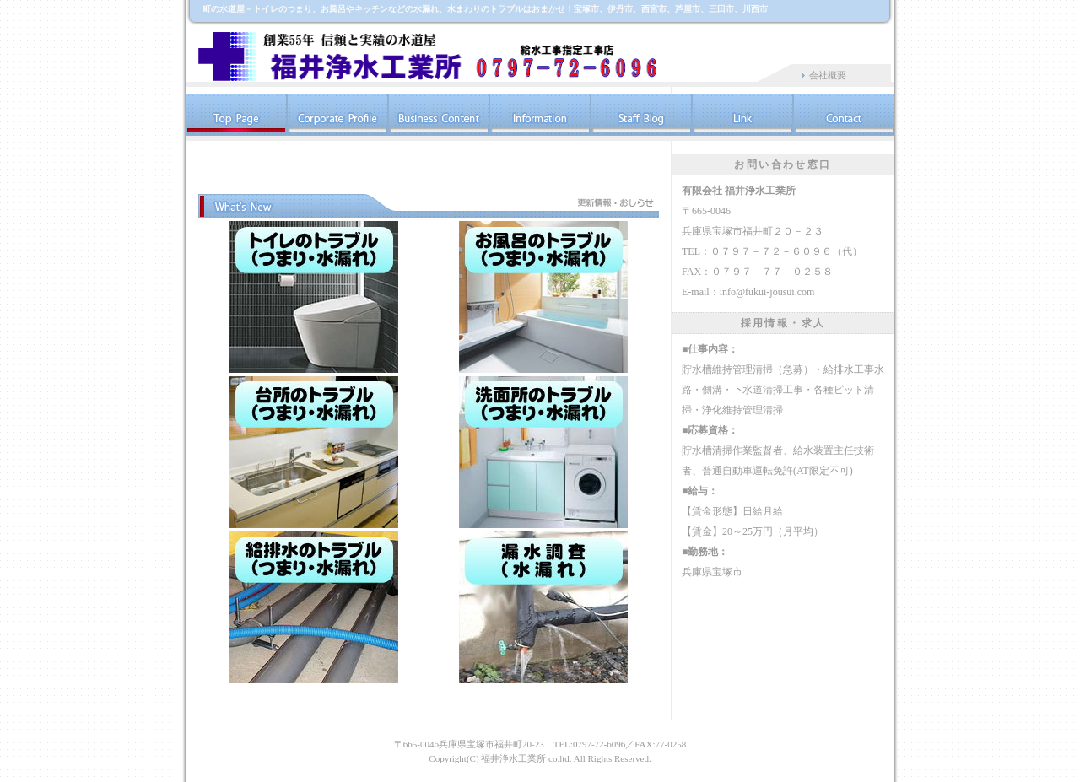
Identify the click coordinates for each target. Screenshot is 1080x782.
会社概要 (827, 75)
